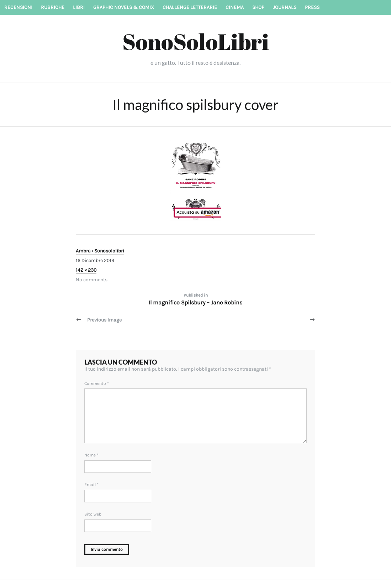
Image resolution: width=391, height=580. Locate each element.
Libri (79, 7)
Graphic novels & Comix (123, 7)
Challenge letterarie (190, 7)
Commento (96, 383)
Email (91, 484)
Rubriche (52, 7)
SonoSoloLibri (195, 41)
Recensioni (18, 7)
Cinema (235, 7)
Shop (258, 7)
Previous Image (104, 320)
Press (312, 7)
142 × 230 (86, 270)
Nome (91, 455)
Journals (284, 7)
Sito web (92, 514)
